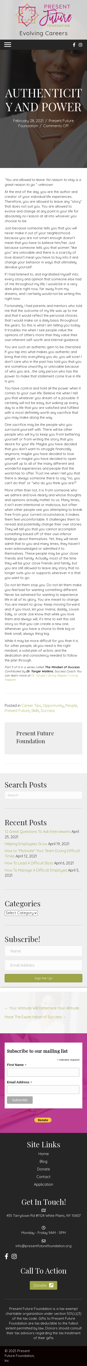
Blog (43, 1161)
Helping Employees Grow (26, 843)
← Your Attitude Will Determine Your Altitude (42, 1008)
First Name (16, 1065)
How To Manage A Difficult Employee (36, 870)
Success (48, 710)
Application (43, 1184)
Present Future (17, 710)
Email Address (19, 1082)
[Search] (43, 795)
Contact (43, 1176)
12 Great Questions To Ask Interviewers (38, 831)
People (71, 705)
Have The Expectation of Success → (36, 1017)
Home (44, 1153)
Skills (35, 710)
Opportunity (53, 705)
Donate (43, 1169)
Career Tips (31, 705)
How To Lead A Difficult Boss (29, 863)
